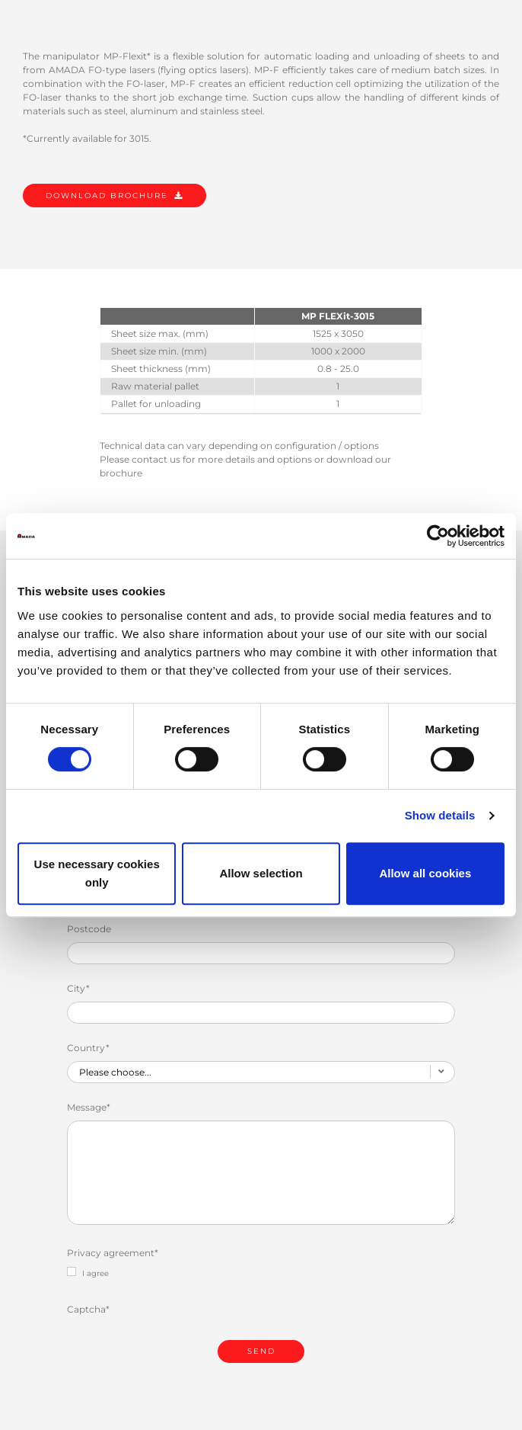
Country (88, 1047)
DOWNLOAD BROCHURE (107, 195)
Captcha (88, 1309)
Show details (440, 815)
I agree (88, 1272)
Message (88, 1107)
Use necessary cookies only (97, 873)
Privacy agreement (112, 1252)
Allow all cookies (425, 873)
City (78, 988)
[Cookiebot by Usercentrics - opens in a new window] (437, 535)
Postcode (89, 929)
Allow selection (260, 873)
